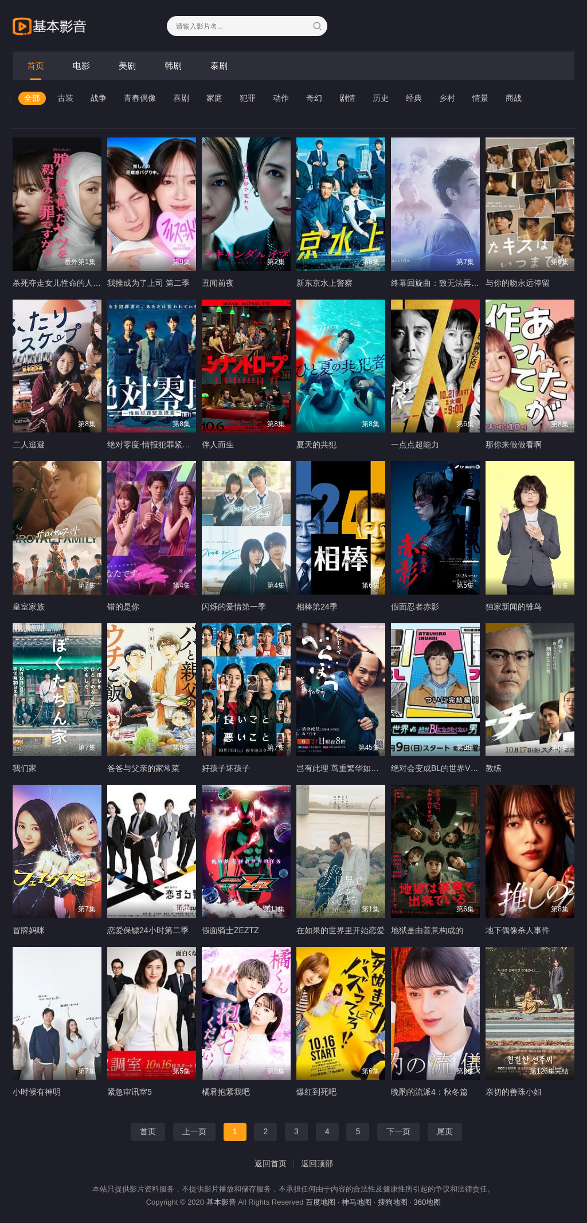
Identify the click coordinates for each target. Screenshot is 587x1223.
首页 (35, 65)
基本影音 (221, 1202)
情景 (480, 98)
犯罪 (248, 98)
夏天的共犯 (316, 444)
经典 (414, 98)
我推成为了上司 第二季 (148, 283)
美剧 (127, 65)
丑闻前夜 (218, 283)
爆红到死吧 (316, 1091)
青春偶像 (140, 98)
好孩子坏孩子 (226, 768)
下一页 (398, 1131)
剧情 (347, 98)
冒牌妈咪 (29, 930)
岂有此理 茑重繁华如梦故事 (345, 768)
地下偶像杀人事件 (518, 930)
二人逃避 (29, 444)
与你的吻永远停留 (518, 283)
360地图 (427, 1202)
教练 (494, 768)
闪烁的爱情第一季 (234, 606)
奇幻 (314, 98)
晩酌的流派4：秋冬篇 (429, 1091)
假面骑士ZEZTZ (230, 930)
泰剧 (219, 65)
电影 (81, 65)
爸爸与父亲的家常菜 (143, 768)
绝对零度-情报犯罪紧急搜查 (156, 444)
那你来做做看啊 (514, 444)
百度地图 (320, 1202)
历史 (381, 98)
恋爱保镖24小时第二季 (148, 930)
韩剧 (173, 65)
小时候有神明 (37, 1091)
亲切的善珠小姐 (514, 1091)
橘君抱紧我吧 (226, 1091)
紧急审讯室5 (129, 1091)
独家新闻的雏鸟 (514, 606)
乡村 (447, 98)
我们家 (25, 768)
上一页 (194, 1131)
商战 (514, 98)
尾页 (445, 1131)
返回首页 (271, 1163)
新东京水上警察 (324, 283)
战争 (99, 98)
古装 (65, 98)
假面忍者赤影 (415, 606)
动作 (281, 98)
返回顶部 (317, 1163)
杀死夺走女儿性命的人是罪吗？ (69, 283)
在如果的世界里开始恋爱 (340, 930)
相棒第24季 (317, 606)
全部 (32, 98)
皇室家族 (29, 606)
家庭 (214, 98)
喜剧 (181, 98)
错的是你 (123, 606)
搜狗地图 (393, 1202)
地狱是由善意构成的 (427, 930)
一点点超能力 (415, 444)
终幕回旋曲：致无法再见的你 (443, 283)
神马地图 (356, 1202)
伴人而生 (218, 444)
